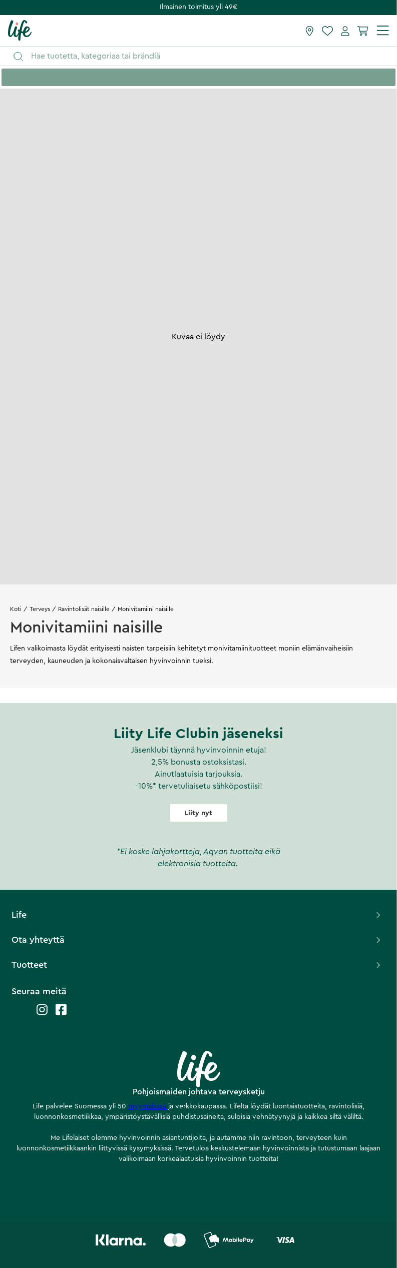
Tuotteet (197, 964)
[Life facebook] (61, 1014)
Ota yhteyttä (197, 939)
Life (197, 914)
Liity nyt (198, 813)
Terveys (40, 609)
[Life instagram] (42, 1014)
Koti (16, 609)
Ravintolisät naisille (84, 609)
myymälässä (148, 1106)
